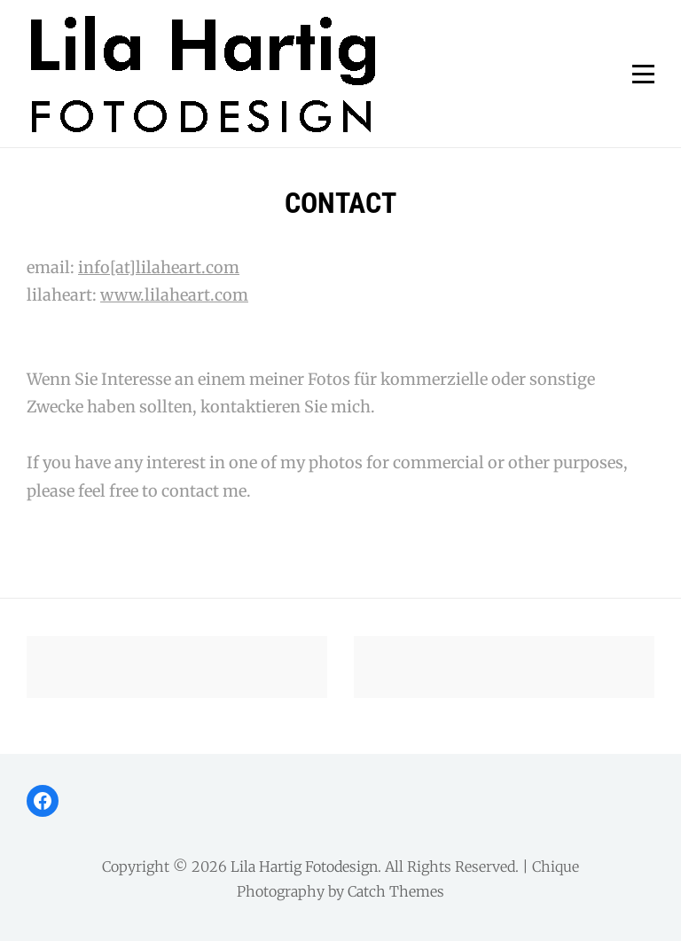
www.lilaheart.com (174, 295)
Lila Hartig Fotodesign (304, 866)
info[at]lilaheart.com (158, 267)
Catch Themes (396, 891)
